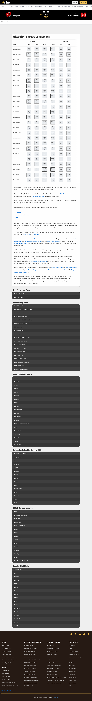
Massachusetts (18, 409)
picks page (26, 234)
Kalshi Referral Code (19, 330)
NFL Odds (18, 212)
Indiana (16, 388)
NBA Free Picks (18, 297)
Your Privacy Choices (6, 690)
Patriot (16, 611)
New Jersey (17, 416)
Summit (16, 622)
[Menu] (89, 2)
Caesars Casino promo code (56, 270)
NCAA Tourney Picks (19, 525)
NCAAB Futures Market (49, 6)
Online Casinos (73, 686)
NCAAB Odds (14, 6)
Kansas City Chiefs (61, 194)
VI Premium (72, 645)
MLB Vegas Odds (6, 654)
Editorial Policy (72, 683)
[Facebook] (71, 634)
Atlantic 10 (17, 467)
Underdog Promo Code (20, 334)
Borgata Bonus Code (19, 344)
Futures (16, 529)
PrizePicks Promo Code (20, 341)
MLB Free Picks (6, 679)
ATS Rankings (18, 539)
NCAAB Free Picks (19, 293)
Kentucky (16, 395)
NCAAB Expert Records (77, 6)
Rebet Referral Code (52, 671)
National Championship (20, 453)
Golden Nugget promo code (36, 270)
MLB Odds (18, 218)
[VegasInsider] (2, 636)
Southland (17, 619)
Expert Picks (5, 670)
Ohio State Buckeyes (38, 196)
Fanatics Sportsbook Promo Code (23, 309)
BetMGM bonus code (53, 241)
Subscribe (83, 2)
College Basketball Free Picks (10, 685)
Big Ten (16, 478)
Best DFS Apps (51, 645)
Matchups (16, 536)
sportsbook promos (20, 243)
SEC (15, 492)
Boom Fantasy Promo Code (54, 665)
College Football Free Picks (9, 682)
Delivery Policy (72, 677)
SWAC (16, 626)
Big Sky (16, 573)
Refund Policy (72, 674)
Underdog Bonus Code (30, 665)
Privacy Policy (72, 668)
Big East (16, 471)
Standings (17, 554)
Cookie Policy (72, 680)
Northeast (16, 604)
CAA (15, 583)
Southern (16, 615)
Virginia (16, 441)
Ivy (15, 590)
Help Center (72, 665)
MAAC (16, 594)
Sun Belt (16, 495)
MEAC (16, 597)
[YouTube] (80, 634)
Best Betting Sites (19, 365)
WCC (15, 502)
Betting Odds (5, 645)
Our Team (71, 662)
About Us (71, 660)
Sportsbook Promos (74, 654)
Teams (16, 546)
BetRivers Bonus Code (20, 348)
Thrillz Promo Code (52, 654)
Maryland (16, 406)
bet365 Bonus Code (19, 306)
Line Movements (16, 22)
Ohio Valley (17, 608)
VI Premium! (36, 234)
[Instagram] (89, 634)
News (15, 543)
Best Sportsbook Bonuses (21, 369)
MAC (15, 485)
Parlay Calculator (73, 651)
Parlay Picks (17, 522)
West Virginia (17, 445)
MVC (15, 601)
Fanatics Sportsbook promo (33, 241)
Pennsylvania (17, 430)
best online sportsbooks (37, 239)
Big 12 (16, 474)
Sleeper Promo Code (29, 671)
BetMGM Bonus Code (20, 313)
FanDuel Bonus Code (29, 654)
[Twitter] (76, 634)
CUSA (16, 481)
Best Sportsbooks (29, 645)
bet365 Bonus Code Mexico (31, 686)
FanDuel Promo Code (20, 358)
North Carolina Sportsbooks (21, 423)
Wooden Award (18, 457)
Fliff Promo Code (18, 327)
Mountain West (18, 488)
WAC (15, 499)
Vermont (16, 437)
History (16, 557)
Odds (2, 22)
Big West (16, 580)
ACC (15, 460)
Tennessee (17, 434)
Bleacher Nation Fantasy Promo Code (56, 677)
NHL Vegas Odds (6, 662)
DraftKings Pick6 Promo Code (22, 337)
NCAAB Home (5, 6)
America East (17, 569)
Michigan (16, 413)
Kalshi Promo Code (52, 674)
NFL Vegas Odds (6, 648)
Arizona (16, 378)
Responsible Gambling (75, 657)
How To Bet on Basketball (21, 561)
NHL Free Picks (6, 688)
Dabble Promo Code (19, 351)
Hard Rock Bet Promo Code (21, 362)
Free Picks (17, 518)
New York (16, 420)
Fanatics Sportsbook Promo (31, 648)
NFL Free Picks (6, 673)
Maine (16, 402)
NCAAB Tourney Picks (36, 6)
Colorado (16, 381)
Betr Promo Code (18, 355)
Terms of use (72, 671)
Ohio (15, 427)
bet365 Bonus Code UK (30, 683)
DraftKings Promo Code (20, 316)
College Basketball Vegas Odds (10, 660)
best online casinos (57, 267)
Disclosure (55, 697)
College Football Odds (22, 215)
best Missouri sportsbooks (39, 261)
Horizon (16, 587)
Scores (16, 532)
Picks (8, 22)
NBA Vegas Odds (6, 651)
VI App (70, 648)
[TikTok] (84, 634)
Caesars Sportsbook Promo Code (23, 320)
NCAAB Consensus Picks (64, 6)
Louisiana (16, 399)
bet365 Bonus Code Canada (31, 680)
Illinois (16, 385)
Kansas (16, 392)
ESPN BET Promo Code (20, 323)
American (16, 464)
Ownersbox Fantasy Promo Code (55, 680)
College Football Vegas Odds (9, 657)
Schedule (16, 550)
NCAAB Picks (24, 6)
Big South (16, 576)
